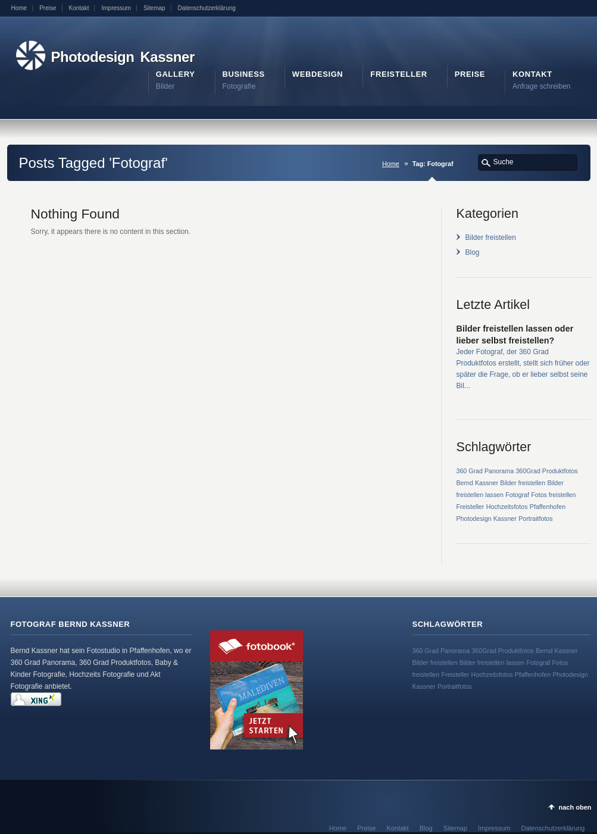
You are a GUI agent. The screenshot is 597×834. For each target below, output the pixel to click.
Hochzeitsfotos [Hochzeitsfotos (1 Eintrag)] (507, 506)
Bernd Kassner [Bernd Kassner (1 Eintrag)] (478, 482)
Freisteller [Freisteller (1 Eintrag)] (471, 506)
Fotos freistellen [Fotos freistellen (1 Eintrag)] (553, 494)
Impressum (115, 8)
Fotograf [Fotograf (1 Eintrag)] (517, 494)
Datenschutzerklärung (207, 8)
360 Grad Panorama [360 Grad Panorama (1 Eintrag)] (485, 470)
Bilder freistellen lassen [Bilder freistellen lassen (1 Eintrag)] (492, 662)
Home (19, 8)
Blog (472, 252)
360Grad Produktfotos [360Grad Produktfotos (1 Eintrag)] (546, 470)
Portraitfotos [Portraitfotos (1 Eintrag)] (535, 518)
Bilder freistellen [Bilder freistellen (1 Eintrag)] (522, 482)
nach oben (574, 807)
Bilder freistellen (490, 237)
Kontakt (79, 8)
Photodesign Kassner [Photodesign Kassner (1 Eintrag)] (487, 518)
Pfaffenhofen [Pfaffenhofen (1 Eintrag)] (547, 506)
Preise (47, 8)
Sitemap (154, 8)
